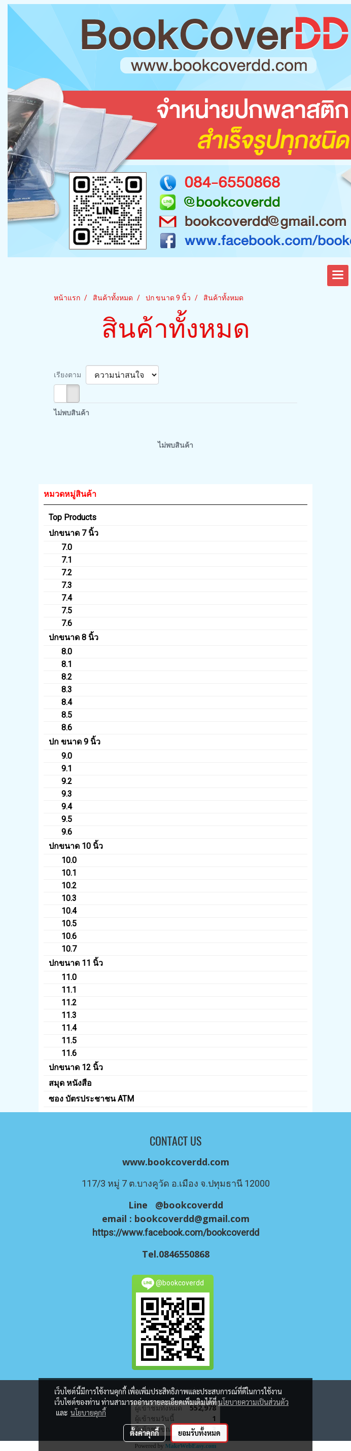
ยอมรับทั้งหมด (199, 1432)
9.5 (66, 819)
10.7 (69, 949)
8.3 (66, 689)
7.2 (66, 572)
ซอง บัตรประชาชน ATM (91, 1099)
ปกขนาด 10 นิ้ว (76, 846)
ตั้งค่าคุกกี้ (144, 1432)
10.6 (69, 936)
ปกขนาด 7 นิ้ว (73, 533)
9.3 (66, 794)
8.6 (66, 727)
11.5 (69, 1040)
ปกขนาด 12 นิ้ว (76, 1067)
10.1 (69, 873)
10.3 (69, 898)
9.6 (66, 832)
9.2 (66, 781)
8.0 (66, 651)
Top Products (72, 517)
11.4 (69, 1028)
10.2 (69, 885)
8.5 (66, 715)
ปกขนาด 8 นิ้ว (73, 637)
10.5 (69, 923)
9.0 (66, 756)
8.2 (66, 677)
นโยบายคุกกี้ (88, 1412)
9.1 (66, 768)
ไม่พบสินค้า (71, 413)
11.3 (69, 1015)
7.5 (66, 610)
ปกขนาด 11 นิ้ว (76, 963)
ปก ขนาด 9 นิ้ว (74, 742)
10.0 (69, 860)
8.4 (66, 702)
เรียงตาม (70, 375)
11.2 (69, 1002)
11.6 (69, 1053)
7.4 (66, 598)
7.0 (66, 547)
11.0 (69, 977)
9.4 (66, 806)
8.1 (66, 664)
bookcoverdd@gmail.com (192, 1218)
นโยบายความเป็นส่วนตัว (253, 1401)
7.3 (66, 585)
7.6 (66, 623)
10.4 (69, 911)
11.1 (69, 990)
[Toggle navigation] (338, 275)
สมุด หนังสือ (70, 1083)
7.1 (66, 560)
